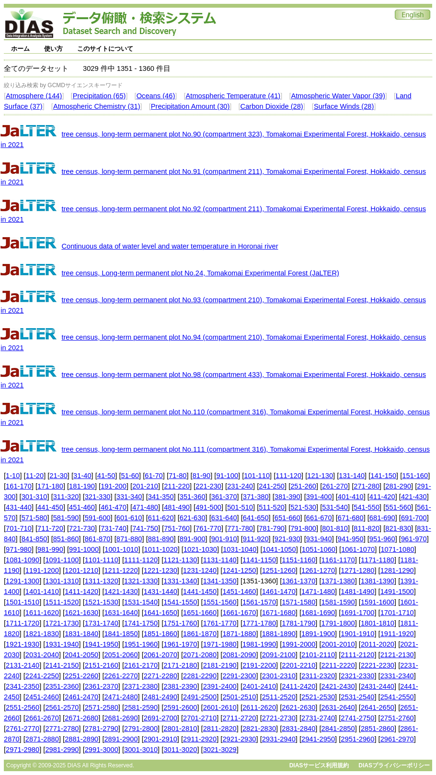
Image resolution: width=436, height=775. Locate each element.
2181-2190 (220, 665)
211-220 (177, 486)
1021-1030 (200, 549)
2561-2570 (62, 707)
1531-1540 (141, 602)
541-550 (366, 507)
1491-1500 (397, 591)
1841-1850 (121, 634)
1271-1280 (357, 570)
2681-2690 (121, 718)
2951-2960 (357, 739)
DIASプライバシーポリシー (394, 765)
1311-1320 (101, 581)
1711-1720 (22, 623)
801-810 (335, 528)
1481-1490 (357, 591)
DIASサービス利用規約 (319, 765)
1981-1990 (259, 644)
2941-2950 (318, 739)
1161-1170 (338, 560)
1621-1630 (81, 612)
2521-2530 (318, 697)
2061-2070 (160, 655)
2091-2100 (279, 655)
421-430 (414, 497)
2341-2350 (22, 686)
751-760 (177, 528)
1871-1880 (239, 634)
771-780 (240, 528)
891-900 (193, 539)
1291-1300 (22, 581)
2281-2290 (200, 676)
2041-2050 (81, 655)
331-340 (129, 497)
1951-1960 (141, 644)
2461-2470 (81, 697)
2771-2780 (62, 728)
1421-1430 (121, 591)
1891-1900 (318, 634)
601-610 (129, 518)
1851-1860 (160, 634)
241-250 (272, 486)
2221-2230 (377, 665)
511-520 (272, 507)
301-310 (34, 497)
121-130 (320, 475)
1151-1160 (298, 560)
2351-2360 (62, 686)
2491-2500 (200, 697)
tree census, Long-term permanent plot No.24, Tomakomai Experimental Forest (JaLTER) (200, 273)
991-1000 (84, 549)
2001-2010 (338, 644)
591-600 (98, 518)
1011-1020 (161, 549)
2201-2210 (298, 665)
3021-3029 (220, 749)
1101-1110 (101, 560)
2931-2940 (279, 739)
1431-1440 (160, 591)
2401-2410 (259, 686)
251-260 (303, 486)
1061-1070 (358, 549)
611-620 (161, 518)
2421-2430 (338, 686)
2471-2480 (121, 697)
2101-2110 (318, 655)
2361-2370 (101, 686)
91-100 (227, 475)
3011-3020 (180, 749)
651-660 (287, 518)
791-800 (303, 528)
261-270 (335, 486)
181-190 (82, 486)
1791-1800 (338, 623)
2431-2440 (377, 686)
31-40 (82, 475)
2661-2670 (42, 718)
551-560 (398, 507)
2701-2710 (200, 718)
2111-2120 (357, 655)
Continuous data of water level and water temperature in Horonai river (169, 246)
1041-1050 (279, 549)
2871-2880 (42, 739)
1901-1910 (357, 634)
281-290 (398, 486)
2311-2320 (318, 676)
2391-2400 (220, 686)
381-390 (287, 497)
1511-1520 (62, 602)
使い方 (53, 48)
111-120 (288, 475)
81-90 (202, 475)
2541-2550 (397, 697)
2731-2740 (318, 718)
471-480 (145, 507)
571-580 (34, 518)
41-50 (106, 475)
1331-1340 (180, 581)
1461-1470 (279, 591)
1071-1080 (397, 549)
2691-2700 (160, 718)
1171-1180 (377, 560)
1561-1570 (259, 602)
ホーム (20, 48)
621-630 (193, 518)
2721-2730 (279, 718)
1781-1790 (298, 623)
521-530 (303, 507)
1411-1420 (81, 591)
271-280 (366, 486)
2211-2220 (338, 665)
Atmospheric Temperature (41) (233, 96)
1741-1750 (141, 623)
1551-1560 (220, 602)
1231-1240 (200, 570)
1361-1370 (298, 581)
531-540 (335, 507)
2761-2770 (22, 728)
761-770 (208, 528)
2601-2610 (220, 707)
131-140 (352, 475)
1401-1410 (42, 591)
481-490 (177, 507)
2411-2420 (298, 686)
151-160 (415, 475)
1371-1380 (338, 581)
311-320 (66, 497)
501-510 (240, 507)
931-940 (319, 539)
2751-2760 (397, 718)
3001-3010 (141, 749)
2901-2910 (160, 739)
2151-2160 (101, 665)
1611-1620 (42, 612)
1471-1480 (318, 591)
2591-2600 (180, 707)
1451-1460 (239, 591)
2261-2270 (121, 676)
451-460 (82, 507)
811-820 (366, 528)
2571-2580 (101, 707)
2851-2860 (377, 728)
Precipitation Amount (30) (190, 106)
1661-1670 (239, 612)
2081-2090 (239, 655)
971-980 (19, 549)
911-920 (256, 539)
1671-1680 (279, 612)
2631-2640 (338, 707)
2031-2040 (42, 655)
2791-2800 (141, 728)
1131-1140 (220, 560)
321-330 (98, 497)
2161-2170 (141, 665)
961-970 (414, 539)
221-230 (208, 486)
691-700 (414, 518)
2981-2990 (62, 749)
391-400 (319, 497)
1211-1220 (121, 570)
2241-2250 (42, 676)
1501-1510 (22, 602)
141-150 (383, 475)
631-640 (224, 518)
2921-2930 (239, 739)
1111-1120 (141, 560)
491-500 (208, 507)
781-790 (272, 528)
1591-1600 (377, 602)
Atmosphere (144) (34, 96)
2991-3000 (101, 749)
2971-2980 (22, 749)
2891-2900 (121, 739)
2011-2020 (377, 644)
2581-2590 (141, 707)
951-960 (382, 539)
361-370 (224, 497)
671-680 (351, 518)
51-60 (130, 475)
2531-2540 (357, 697)
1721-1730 (62, 623)
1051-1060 (318, 549)
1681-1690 (318, 612)
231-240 (240, 486)
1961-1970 (180, 644)
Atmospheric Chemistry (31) (96, 106)
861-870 (98, 539)
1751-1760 (180, 623)
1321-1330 (141, 581)
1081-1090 (22, 560)
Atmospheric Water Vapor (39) (338, 96)
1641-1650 (160, 612)
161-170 (19, 486)
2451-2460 (42, 697)
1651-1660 (200, 612)
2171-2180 (180, 665)
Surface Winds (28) (344, 106)
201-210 (145, 486)
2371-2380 (141, 686)
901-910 (224, 539)
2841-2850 (338, 728)
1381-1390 (377, 581)
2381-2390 (180, 686)
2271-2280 (160, 676)
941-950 (351, 539)
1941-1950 (101, 644)
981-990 (50, 549)
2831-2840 (298, 728)
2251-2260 (81, 676)
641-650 (256, 518)
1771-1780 (259, 623)
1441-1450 (200, 591)
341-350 (161, 497)
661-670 (319, 518)
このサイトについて (105, 48)
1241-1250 (239, 570)
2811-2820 (220, 728)
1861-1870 (200, 634)
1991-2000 (298, 644)
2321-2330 (357, 676)
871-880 (129, 539)
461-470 (113, 507)
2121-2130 (397, 655)
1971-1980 (220, 644)
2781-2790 (101, 728)
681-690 (382, 518)
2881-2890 (81, 739)
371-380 (256, 497)
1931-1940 (62, 644)
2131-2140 (22, 665)
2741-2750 (357, 718)
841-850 (34, 539)
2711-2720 (239, 718)
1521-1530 (101, 602)
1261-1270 (318, 570)
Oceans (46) (156, 96)
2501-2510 (239, 697)
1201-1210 (81, 570)
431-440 (19, 507)
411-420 (382, 497)
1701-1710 (397, 612)
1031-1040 (239, 549)
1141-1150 (259, 560)
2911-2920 (200, 739)
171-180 (50, 486)
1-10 (13, 475)
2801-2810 (180, 728)
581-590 (66, 518)
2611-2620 (259, 707)
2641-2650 (377, 707)
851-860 (66, 539)
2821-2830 (259, 728)
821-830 (398, 528)
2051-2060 (121, 655)
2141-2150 (62, 665)
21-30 (58, 475)
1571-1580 (298, 602)
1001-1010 (121, 549)
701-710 (19, 528)
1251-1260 (279, 570)
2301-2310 (279, 676)
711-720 (50, 528)
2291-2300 (239, 676)
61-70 (154, 475)
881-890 (161, 539)
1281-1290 (397, 570)
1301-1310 (62, 581)
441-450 (50, 507)
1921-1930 (22, 644)
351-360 (193, 497)
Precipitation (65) (99, 96)
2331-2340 (397, 676)
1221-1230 (160, 570)
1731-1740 (101, 623)
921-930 (287, 539)
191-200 (113, 486)
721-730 (82, 528)
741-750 (145, 528)
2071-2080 (200, 655)
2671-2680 (81, 718)
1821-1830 (42, 634)
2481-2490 (160, 697)
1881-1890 (279, 634)
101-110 (257, 475)
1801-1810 (377, 623)
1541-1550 (180, 602)
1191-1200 (42, 570)
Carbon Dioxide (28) (272, 106)
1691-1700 (357, 612)
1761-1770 (220, 623)
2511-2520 (279, 697)
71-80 (178, 475)
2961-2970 (397, 739)
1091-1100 (62, 560)
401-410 (351, 497)
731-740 (113, 528)
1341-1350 (220, 581)
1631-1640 (121, 612)
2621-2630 (298, 707)
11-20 (35, 475)
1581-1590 (338, 602)
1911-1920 (397, 634)
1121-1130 (180, 560)
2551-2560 (22, 707)
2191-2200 (259, 665)
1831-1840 (81, 634)
